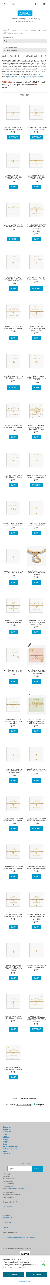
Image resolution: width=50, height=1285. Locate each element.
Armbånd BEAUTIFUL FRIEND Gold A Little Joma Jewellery (36, 378)
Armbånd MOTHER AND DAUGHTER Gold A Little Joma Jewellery (36, 177)
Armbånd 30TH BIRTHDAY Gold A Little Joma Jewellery (13, 867)
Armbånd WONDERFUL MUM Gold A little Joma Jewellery (13, 721)
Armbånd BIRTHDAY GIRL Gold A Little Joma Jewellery (13, 1017)
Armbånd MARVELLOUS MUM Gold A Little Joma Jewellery (36, 572)
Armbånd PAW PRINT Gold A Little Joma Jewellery (13, 671)
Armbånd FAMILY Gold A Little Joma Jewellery (13, 621)
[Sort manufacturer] (25, 41)
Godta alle (37, 1274)
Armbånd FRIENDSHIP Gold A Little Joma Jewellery (36, 476)
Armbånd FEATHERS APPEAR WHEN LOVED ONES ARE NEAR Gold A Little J (13, 968)
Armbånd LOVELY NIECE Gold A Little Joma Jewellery (13, 476)
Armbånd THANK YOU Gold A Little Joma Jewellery (36, 966)
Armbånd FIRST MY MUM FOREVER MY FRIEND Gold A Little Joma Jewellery (36, 721)
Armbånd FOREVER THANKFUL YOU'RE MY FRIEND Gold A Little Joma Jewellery (36, 1019)
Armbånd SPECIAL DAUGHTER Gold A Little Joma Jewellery (13, 279)
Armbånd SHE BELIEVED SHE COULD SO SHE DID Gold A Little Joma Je (36, 427)
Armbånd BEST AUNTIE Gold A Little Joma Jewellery (36, 128)
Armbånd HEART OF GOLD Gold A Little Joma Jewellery (13, 377)
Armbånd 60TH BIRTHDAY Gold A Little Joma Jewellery (36, 770)
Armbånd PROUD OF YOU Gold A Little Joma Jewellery (13, 915)
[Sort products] (25, 50)
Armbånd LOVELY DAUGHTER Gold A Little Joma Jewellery (13, 177)
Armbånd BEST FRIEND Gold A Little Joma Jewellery (36, 524)
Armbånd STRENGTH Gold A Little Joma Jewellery (36, 915)
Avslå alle (13, 1274)
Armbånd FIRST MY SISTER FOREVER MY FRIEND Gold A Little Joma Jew (36, 226)
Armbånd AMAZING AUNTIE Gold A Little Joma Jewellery (13, 128)
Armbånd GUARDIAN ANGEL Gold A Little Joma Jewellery (14, 426)
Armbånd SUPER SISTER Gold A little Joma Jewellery (36, 278)
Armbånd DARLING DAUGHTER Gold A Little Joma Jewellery (36, 328)
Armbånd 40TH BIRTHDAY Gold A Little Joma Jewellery (36, 819)
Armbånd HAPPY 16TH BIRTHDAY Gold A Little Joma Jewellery (36, 622)
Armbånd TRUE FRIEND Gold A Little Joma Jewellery (13, 524)
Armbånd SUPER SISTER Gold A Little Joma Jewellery (13, 327)
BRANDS (14, 30)
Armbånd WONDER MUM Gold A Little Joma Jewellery (13, 1068)
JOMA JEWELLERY (30, 30)
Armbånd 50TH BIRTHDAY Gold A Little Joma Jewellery (13, 819)
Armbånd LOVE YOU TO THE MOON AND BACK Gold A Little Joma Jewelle (13, 771)
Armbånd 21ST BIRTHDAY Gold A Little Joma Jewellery (36, 867)
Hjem (5, 30)
